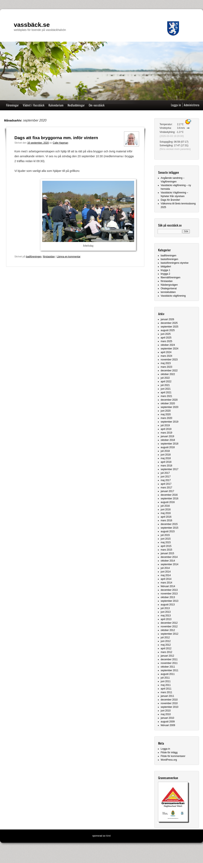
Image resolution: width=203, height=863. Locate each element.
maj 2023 (166, 363)
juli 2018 (165, 451)
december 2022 (169, 370)
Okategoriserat (169, 288)
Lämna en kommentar (69, 256)
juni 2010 (166, 710)
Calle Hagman (60, 142)
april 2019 (166, 429)
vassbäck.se (32, 24)
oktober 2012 (168, 630)
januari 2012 (167, 655)
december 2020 (169, 399)
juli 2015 (165, 535)
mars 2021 (166, 396)
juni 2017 (166, 476)
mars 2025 (166, 341)
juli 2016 (165, 505)
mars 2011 (166, 692)
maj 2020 (166, 414)
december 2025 (169, 323)
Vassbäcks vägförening (173, 295)
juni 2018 (166, 454)
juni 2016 (166, 509)
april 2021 (166, 392)
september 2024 (169, 348)
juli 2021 (165, 385)
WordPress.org (169, 759)
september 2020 (169, 407)
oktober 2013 (168, 597)
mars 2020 (166, 418)
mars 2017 (166, 487)
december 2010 (169, 699)
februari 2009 (168, 725)
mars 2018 (166, 465)
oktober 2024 (168, 345)
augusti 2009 (168, 721)
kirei (108, 835)
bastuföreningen (169, 259)
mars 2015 (166, 549)
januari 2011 (167, 696)
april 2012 (166, 648)
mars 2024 (166, 356)
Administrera (191, 105)
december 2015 (169, 524)
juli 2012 (165, 637)
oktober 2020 (168, 403)
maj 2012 (166, 644)
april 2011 (166, 688)
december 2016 (169, 494)
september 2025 (169, 326)
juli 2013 (165, 608)
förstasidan (49, 256)
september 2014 (169, 564)
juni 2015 (166, 538)
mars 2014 (166, 582)
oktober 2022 (168, 374)
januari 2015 (167, 553)
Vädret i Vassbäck (33, 105)
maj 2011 (166, 685)
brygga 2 (165, 273)
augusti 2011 (168, 674)
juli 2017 (165, 473)
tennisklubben (168, 292)
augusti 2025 (168, 330)
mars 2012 (166, 652)
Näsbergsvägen (169, 284)
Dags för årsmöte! (170, 199)
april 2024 (166, 352)
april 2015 (166, 546)
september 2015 (169, 527)
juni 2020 (166, 410)
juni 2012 (166, 641)
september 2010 (169, 707)
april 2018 (166, 462)
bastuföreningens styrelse (175, 262)
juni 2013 (166, 611)
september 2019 (169, 421)
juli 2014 (165, 568)
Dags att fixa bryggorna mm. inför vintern (56, 137)
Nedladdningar (76, 105)
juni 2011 (166, 681)
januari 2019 (167, 436)
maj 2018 (166, 458)
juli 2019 (165, 425)
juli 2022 (165, 377)
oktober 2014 (168, 560)
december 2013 (169, 590)
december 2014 (169, 557)
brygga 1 (165, 270)
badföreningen (34, 256)
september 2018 (169, 443)
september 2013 (169, 601)
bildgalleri (166, 266)
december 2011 (169, 659)
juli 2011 (165, 677)
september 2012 (169, 633)
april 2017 (166, 483)
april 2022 (166, 381)
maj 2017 (166, 480)
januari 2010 (167, 718)
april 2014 (166, 579)
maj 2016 (166, 513)
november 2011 (169, 663)
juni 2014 (166, 571)
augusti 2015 (168, 531)
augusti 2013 (168, 604)
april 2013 (166, 619)
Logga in (176, 105)
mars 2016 (166, 520)
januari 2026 (167, 319)
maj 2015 (166, 542)
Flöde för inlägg (169, 752)
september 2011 (169, 670)
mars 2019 (166, 432)
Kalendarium (56, 105)
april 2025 (166, 337)
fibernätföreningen (170, 277)
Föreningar (12, 105)
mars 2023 (166, 366)
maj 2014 (166, 575)
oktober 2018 (168, 440)
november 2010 (169, 703)
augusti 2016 (168, 502)
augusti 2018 (168, 447)
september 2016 (169, 498)
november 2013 (169, 593)
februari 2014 (168, 586)
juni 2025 (166, 334)
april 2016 (166, 516)
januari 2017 (167, 491)
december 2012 (169, 622)
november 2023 (169, 359)
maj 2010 (166, 714)
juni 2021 (166, 388)
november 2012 (169, 626)
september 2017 (169, 469)
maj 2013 (166, 615)
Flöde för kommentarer (173, 756)
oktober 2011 (168, 666)
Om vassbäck (97, 105)
